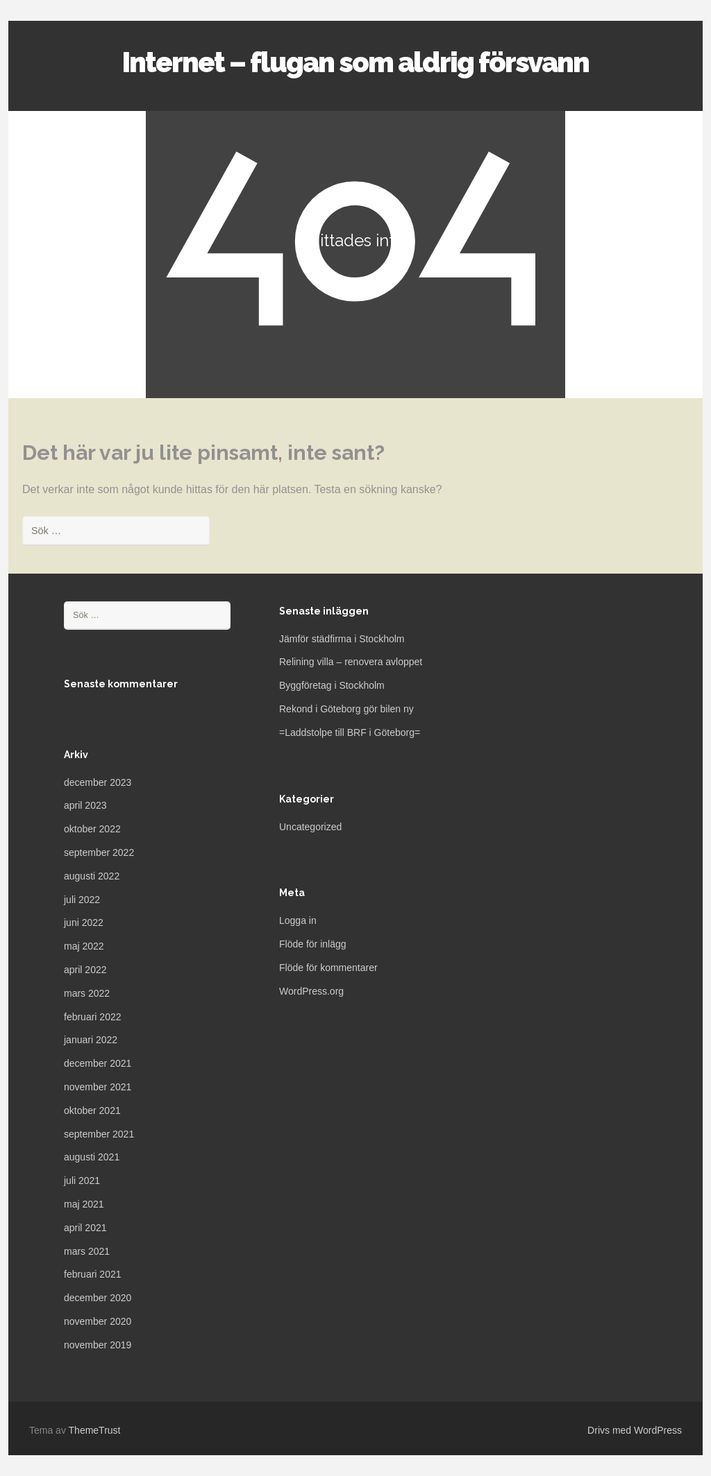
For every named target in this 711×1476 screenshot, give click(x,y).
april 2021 (85, 1227)
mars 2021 (87, 1251)
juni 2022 (83, 922)
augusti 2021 (91, 1156)
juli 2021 (82, 1180)
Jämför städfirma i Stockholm (342, 638)
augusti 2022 (91, 876)
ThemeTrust (95, 1430)
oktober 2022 (92, 828)
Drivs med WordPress (634, 1430)
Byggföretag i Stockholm (332, 685)
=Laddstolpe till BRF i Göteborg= (349, 732)
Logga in (298, 920)
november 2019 (97, 1344)
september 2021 (99, 1134)
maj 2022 (84, 946)
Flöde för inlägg (312, 944)
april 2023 (85, 805)
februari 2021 (93, 1274)
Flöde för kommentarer (328, 967)
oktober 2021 (92, 1110)
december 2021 (97, 1063)
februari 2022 (93, 1016)
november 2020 (97, 1321)
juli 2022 (82, 899)
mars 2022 (87, 993)
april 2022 (85, 969)
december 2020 (97, 1297)
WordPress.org (311, 991)
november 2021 (97, 1086)
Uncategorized (310, 826)
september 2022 (99, 852)
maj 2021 (84, 1204)
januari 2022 (90, 1039)
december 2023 (97, 782)
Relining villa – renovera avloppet (350, 661)
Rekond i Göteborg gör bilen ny (346, 708)
